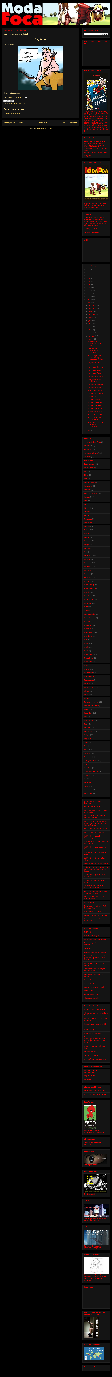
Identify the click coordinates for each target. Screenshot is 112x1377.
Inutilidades (14, 103)
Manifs (86, 647)
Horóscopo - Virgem (95, 387)
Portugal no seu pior (91, 702)
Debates (87, 537)
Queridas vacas (89, 720)
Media (86, 651)
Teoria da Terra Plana (91, 771)
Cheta (86, 504)
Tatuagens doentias (91, 761)
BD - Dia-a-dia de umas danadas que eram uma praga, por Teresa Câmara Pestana (95, 823)
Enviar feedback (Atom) (44, 128)
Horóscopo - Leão (94, 405)
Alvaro (12, 97)
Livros (86, 643)
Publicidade (88, 713)
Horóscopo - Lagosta (95, 384)
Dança (86, 533)
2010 (89, 297)
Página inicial (43, 123)
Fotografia (87, 603)
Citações (87, 515)
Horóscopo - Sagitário (95, 376)
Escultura (87, 574)
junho (90, 324)
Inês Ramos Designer (91, 936)
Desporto (87, 548)
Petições (87, 684)
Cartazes (87, 490)
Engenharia (88, 566)
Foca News (88, 596)
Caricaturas (88, 486)
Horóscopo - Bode (94, 396)
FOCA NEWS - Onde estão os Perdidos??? (95, 424)
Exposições (88, 577)
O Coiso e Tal (89, 983)
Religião (87, 735)
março (90, 333)
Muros (86, 665)
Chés (86, 501)
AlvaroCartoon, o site (91, 998)
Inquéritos (87, 629)
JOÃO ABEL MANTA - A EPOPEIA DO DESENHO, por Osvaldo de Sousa (96, 869)
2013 (89, 287)
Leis (85, 640)
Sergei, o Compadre (91, 1055)
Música (86, 669)
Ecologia (87, 559)
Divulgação (88, 555)
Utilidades (87, 782)
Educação (87, 563)
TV (85, 779)
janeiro (91, 339)
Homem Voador (89, 614)
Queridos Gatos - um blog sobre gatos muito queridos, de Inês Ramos (95, 958)
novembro (92, 308)
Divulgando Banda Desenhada (95, 1090)
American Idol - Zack (95, 411)
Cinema (87, 511)
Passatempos (89, 680)
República (87, 739)
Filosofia (87, 592)
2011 (89, 294)
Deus (86, 552)
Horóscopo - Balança (95, 393)
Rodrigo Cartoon (90, 980)
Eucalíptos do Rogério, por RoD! (95, 939)
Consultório (88, 523)
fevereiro (91, 336)
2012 (89, 291)
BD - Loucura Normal (95, 414)
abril (90, 330)
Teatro (86, 764)
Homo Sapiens (89, 618)
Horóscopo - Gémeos (95, 367)
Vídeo (86, 786)
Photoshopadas (89, 687)
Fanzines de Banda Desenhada (95, 1094)
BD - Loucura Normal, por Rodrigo (96, 828)
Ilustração (87, 621)
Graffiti (86, 610)
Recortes (87, 727)
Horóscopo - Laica (94, 370)
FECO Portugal (89, 585)
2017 (89, 275)
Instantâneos (88, 632)
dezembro (92, 305)
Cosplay (87, 526)
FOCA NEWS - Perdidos (92, 911)
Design (86, 545)
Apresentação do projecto (93, 806)
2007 (89, 431)
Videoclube (88, 790)
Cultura (86, 530)
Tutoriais (87, 775)
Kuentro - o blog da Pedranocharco (91, 1071)
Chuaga (87, 948)
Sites (86, 746)
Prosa (86, 709)
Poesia (86, 695)
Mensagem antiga (70, 123)
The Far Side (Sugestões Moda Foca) (95, 343)
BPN (85, 479)
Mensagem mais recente (13, 123)
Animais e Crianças (91, 453)
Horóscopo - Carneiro (95, 408)
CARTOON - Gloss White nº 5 (94, 380)
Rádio (86, 724)
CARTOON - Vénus (95, 390)
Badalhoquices (89, 464)
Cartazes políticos (90, 493)
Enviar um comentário (13, 113)
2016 (89, 278)
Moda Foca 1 (23, 103)
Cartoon (87, 497)
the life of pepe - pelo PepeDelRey (96, 1059)
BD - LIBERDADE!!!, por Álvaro (95, 832)
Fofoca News (88, 599)
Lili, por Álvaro (89, 902)
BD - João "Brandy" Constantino (95, 418)
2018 (89, 272)
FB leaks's (87, 581)
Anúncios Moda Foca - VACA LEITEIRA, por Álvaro (94, 887)
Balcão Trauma (89, 468)
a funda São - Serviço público (94, 1009)
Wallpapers (88, 793)
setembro (91, 315)
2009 (89, 300)
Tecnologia (88, 768)
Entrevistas (88, 570)
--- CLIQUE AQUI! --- (91, 229)
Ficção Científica (90, 588)
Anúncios (87, 457)
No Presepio (88, 673)
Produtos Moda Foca (91, 706)
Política (86, 698)
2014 (89, 284)
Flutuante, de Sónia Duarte (93, 1033)
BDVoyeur (87, 1079)
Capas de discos (90, 482)
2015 (89, 281)
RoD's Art (87, 932)
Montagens (88, 662)
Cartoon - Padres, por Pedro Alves (96, 864)
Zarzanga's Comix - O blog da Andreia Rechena (94, 970)
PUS (85, 717)
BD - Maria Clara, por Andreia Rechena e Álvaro (94, 816)
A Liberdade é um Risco (92, 442)
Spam (86, 749)
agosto (91, 318)
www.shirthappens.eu (91, 232)
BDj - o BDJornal (90, 1076)
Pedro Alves (88, 991)
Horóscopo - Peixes (95, 402)
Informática (88, 625)
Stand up (87, 753)
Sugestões (88, 757)
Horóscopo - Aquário (95, 373)
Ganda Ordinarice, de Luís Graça (95, 952)
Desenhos (87, 541)
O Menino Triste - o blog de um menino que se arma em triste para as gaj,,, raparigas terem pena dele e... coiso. (95, 1039)
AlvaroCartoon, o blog (91, 994)
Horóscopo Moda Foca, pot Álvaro (96, 915)
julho (90, 321)
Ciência (86, 508)
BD (85, 471)
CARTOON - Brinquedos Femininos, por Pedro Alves (93, 837)
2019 (89, 269)
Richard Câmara (90, 1052)
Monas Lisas (88, 658)
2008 (89, 303)
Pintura (86, 691)
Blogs (86, 475)
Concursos (88, 519)
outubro (91, 311)
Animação (87, 449)
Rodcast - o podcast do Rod (94, 987)
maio (90, 327)
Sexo (86, 742)
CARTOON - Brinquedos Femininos (93, 350)
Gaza (86, 607)
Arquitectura (88, 460)
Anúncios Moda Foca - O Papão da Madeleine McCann (95, 357)
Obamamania (89, 676)
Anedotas (87, 446)
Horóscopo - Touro (94, 399)
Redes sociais (89, 731)
